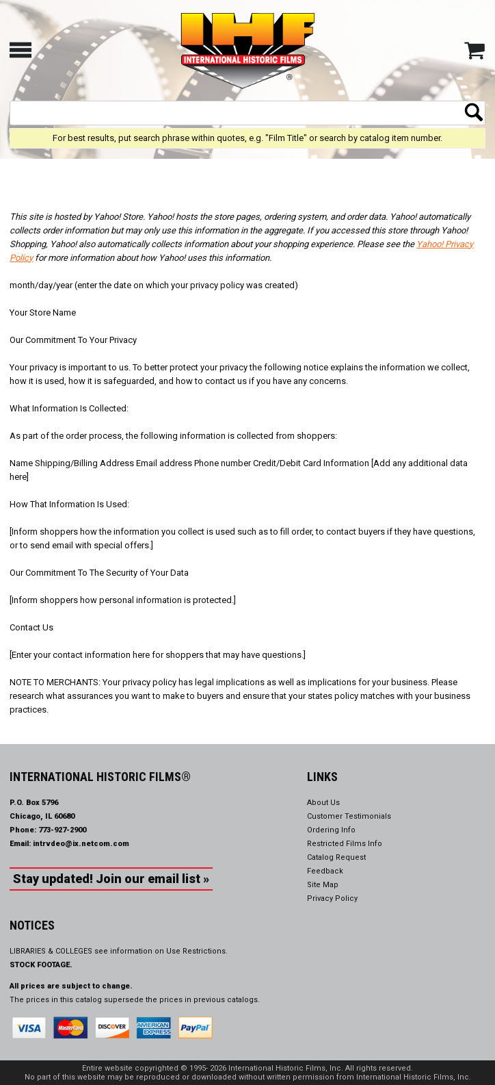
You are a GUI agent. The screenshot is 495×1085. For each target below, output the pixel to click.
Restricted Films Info (344, 843)
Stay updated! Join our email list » (111, 878)
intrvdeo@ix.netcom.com (81, 843)
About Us (323, 802)
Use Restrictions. (197, 951)
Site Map (322, 884)
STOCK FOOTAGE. (41, 964)
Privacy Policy (332, 898)
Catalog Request (336, 857)
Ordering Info (331, 830)
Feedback (325, 871)
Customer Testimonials (349, 816)
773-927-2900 (62, 830)
